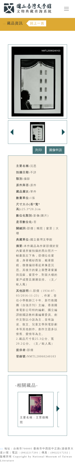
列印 (38, 150)
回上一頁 (37, 23)
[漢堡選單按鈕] (66, 9)
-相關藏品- (26, 385)
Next (58, 409)
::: (1, 2)
